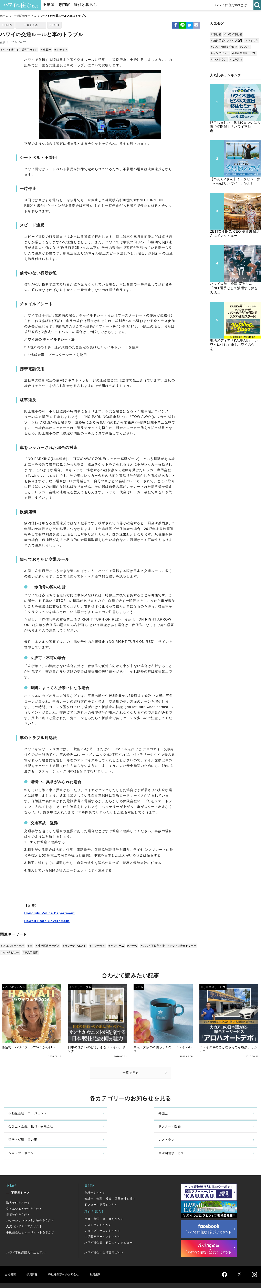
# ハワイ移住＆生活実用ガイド (19, 49)
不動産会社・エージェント (29, 1117)
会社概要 (11, 1258)
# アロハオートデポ (12, 945)
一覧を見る (31, 25)
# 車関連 (46, 49)
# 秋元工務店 (30, 951)
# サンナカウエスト (73, 945)
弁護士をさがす (95, 1176)
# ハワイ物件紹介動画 (224, 46)
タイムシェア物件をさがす (24, 1192)
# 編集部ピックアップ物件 (226, 40)
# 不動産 (216, 34)
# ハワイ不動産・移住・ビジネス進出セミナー (166, 945)
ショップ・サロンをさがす (102, 1214)
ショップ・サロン (150, 1134)
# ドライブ (60, 49)
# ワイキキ (252, 40)
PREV (8, 25)
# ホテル (130, 945)
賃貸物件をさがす (18, 1198)
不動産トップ (20, 1176)
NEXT (53, 25)
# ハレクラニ (114, 945)
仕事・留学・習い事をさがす (104, 1202)
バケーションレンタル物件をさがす (30, 1204)
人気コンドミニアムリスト (24, 1210)
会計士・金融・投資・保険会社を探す (110, 1182)
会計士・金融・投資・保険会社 (158, 1117)
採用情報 (34, 1258)
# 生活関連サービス (47, 945)
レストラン (81, 1134)
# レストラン (219, 59)
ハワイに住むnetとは (232, 5)
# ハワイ (245, 46)
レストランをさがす (98, 1208)
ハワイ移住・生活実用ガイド (104, 1236)
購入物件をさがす (18, 1186)
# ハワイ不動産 (233, 34)
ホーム (4, 15)
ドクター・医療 (212, 1117)
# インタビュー (10, 951)
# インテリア (96, 945)
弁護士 (77, 1117)
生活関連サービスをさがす (102, 1220)
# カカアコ (236, 59)
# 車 (30, 945)
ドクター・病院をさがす (101, 1188)
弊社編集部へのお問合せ (68, 1258)
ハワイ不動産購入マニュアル (25, 1236)
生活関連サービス (25, 15)
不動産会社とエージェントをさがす (30, 1216)
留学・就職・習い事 (23, 1134)
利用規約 (103, 1258)
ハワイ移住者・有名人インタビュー (108, 1226)
